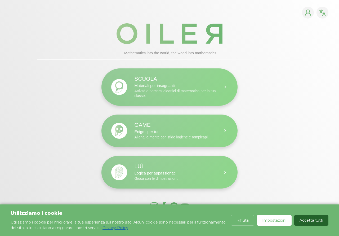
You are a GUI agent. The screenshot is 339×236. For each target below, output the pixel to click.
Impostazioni (274, 220)
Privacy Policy (115, 227)
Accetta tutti (311, 220)
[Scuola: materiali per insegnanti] (169, 87)
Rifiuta (243, 220)
